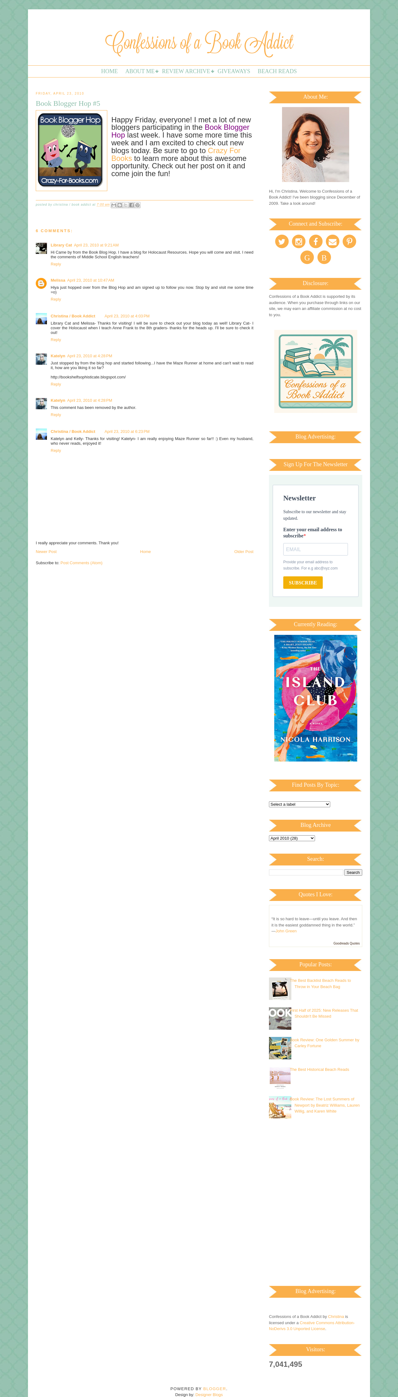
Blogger (214, 1388)
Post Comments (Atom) (82, 562)
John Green (286, 931)
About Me (140, 71)
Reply (56, 264)
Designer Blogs (209, 1394)
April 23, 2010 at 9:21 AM (96, 245)
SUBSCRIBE (303, 582)
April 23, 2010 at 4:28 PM (89, 356)
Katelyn (58, 356)
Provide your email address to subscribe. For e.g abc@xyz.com (310, 565)
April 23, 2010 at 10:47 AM (90, 280)
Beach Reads (277, 71)
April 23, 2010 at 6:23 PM (127, 431)
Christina (336, 1316)
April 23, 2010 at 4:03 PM (127, 316)
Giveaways (234, 71)
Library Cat (61, 245)
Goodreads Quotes (347, 943)
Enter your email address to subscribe (312, 532)
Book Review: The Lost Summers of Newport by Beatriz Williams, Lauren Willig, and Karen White (325, 1105)
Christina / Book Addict (73, 316)
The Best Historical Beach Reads (319, 1069)
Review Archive (186, 71)
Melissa (58, 280)
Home (109, 71)
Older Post (243, 551)
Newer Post (46, 551)
